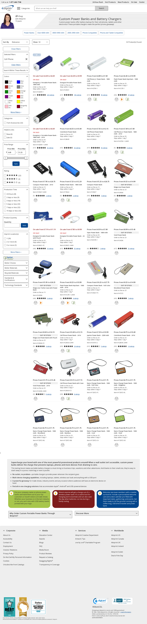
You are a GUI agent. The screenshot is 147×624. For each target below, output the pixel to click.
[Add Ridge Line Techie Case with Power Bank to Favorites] (35, 302)
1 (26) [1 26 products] (9, 238)
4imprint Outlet (117, 552)
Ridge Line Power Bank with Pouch (45, 338)
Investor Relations (10, 550)
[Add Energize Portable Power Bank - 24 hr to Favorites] (62, 253)
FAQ (40, 546)
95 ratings (104, 95)
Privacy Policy (8, 553)
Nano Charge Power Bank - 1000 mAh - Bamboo (71, 432)
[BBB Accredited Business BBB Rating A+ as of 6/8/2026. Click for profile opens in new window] (122, 574)
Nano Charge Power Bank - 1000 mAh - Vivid (125, 432)
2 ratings (49, 196)
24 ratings (77, 346)
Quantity (7, 222)
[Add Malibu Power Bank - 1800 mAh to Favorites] (62, 200)
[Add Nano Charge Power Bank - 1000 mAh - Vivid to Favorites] (116, 445)
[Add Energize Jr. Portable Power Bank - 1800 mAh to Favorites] (35, 99)
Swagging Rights (46, 561)
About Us (6, 535)
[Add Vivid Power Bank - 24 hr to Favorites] (35, 398)
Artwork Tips (80, 539)
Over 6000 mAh (43, 33)
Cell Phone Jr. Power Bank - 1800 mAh (98, 80)
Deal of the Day (117, 555)
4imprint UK (115, 542)
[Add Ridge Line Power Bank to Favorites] (116, 200)
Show (35, 42)
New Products (123, 2)
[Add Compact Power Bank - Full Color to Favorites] (89, 302)
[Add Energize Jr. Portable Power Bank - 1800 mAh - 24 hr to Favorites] (35, 152)
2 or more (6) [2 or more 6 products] (12, 242)
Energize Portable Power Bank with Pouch (43, 237)
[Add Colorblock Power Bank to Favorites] (62, 152)
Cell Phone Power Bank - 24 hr (70, 335)
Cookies (6, 561)
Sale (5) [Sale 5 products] (9, 138)
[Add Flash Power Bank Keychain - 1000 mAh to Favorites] (116, 99)
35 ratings (77, 248)
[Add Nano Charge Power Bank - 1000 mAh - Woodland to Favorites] (35, 445)
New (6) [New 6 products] (9, 134)
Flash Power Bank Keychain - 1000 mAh (126, 80)
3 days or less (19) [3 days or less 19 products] (13, 201)
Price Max (22, 149)
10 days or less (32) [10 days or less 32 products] (14, 211)
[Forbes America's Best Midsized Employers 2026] (38, 580)
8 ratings (130, 148)
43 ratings (77, 148)
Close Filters (16, 49)
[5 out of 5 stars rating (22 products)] (15, 175)
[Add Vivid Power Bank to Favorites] (116, 253)
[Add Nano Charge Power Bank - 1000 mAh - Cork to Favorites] (89, 445)
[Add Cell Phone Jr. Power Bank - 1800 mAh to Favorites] (89, 99)
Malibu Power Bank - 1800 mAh (71, 185)
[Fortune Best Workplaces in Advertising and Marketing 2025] (9, 580)
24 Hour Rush (97, 2)
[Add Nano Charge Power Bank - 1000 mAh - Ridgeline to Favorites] (116, 398)
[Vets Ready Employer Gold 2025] (23, 580)
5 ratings (104, 346)
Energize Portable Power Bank (70, 83)
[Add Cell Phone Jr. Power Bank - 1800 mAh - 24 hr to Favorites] (116, 152)
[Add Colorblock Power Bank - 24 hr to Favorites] (116, 350)
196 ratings (78, 95)
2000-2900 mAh (73, 33)
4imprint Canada (117, 539)
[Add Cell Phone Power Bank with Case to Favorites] (62, 398)
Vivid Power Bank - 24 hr (41, 386)
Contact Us (7, 542)
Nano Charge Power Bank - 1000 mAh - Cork (98, 432)
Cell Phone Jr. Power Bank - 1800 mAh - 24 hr (125, 133)
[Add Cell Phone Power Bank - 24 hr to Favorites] (62, 350)
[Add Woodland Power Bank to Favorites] (116, 302)
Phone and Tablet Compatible (111, 33)
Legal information (125, 585)
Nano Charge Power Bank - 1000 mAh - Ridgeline (125, 384)
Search (101, 8)
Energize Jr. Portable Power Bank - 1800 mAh (45, 83)
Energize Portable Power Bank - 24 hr (72, 237)
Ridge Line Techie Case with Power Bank (45, 289)
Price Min (11, 149)
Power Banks (29, 33)
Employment (8, 546)
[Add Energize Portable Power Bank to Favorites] (62, 99)
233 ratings (51, 95)
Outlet (142, 2)
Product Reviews (45, 553)
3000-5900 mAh (58, 33)
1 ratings (130, 196)
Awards (42, 539)
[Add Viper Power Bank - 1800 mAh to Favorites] (89, 253)
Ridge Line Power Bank (122, 187)
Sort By (6, 42)
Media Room (44, 550)
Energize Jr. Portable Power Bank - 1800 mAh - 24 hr (45, 136)
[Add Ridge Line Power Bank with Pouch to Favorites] (35, 350)
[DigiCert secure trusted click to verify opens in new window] (100, 575)
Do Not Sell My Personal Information (17, 557)
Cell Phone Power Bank (95, 132)
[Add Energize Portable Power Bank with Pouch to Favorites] (35, 253)
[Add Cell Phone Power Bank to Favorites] (89, 152)
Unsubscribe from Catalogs (14, 564)
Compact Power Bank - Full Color (98, 285)
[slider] (5, 158)
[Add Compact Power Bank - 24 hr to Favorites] (35, 200)
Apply (16, 164)
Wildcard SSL (97, 581)
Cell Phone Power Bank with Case (71, 383)
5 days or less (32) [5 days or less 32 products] (13, 204)
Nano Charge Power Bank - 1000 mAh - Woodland (44, 432)
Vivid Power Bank (120, 235)
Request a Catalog (46, 557)
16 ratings (50, 248)
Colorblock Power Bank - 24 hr (124, 335)
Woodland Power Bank (122, 288)
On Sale (134, 2)
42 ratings (50, 148)
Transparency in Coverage (49, 564)
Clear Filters (16, 65)
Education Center (45, 535)
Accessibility (7, 539)
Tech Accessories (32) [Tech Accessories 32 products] (15, 123)
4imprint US (115, 535)
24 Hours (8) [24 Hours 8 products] (11, 194)
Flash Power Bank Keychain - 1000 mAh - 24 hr (72, 286)
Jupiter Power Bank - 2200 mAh (98, 335)
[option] (10, 82)
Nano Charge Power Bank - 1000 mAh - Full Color (98, 384)
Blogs (41, 542)
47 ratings (131, 95)
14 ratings (131, 346)
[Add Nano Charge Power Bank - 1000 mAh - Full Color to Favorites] (89, 398)
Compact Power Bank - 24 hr (43, 185)
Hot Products (110, 2)
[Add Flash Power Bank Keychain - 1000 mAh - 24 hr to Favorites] (62, 302)
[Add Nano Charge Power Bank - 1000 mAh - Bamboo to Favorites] (62, 445)
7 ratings (104, 196)
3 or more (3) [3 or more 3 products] (12, 245)
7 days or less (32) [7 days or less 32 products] (13, 207)
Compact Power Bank (94, 185)
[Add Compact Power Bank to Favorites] (89, 200)
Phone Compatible (90, 33)
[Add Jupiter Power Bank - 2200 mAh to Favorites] (89, 350)
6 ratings (50, 298)
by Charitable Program (87, 542)
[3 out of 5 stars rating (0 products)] (15, 182)
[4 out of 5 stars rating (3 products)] (15, 179)
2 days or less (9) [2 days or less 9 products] (13, 197)
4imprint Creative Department (86, 535)
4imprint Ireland (117, 546)
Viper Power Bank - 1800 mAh (97, 233)
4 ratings (76, 298)
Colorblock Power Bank (68, 132)
